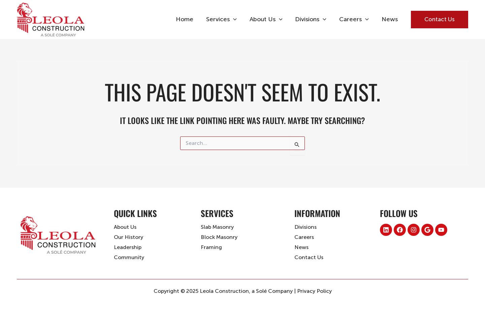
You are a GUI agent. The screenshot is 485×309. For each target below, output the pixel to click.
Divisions (312, 19)
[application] (236, 19)
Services (224, 19)
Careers (355, 19)
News (390, 19)
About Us (268, 19)
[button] (439, 19)
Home (188, 19)
